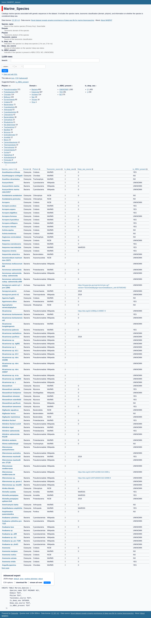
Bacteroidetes (9, 117)
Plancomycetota (10, 162)
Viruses (34, 99)
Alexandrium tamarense (11, 406)
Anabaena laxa (8, 527)
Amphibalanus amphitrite (12, 508)
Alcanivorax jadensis (10, 330)
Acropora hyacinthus (10, 220)
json (12, 78)
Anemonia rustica (9, 555)
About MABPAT (106, 20)
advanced (23, 78)
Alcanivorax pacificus (10, 337)
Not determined (9, 125)
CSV (17, 78)
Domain (26, 169)
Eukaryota (35, 92)
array (21, 579)
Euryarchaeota (9, 99)
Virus (33, 102)
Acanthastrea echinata (11, 172)
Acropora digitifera (9, 213)
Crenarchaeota (9, 150)
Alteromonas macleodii (11, 456)
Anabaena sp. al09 (9, 534)
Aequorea (6, 240)
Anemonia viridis (9, 562)
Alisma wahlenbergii (10, 444)
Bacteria (35, 89)
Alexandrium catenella (11, 389)
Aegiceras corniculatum (11, 237)
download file (20, 582)
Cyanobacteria (9, 107)
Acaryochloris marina (10, 186)
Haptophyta (8, 155)
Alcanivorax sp (8, 340)
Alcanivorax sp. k (9, 347)
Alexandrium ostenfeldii (11, 400)
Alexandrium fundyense (11, 393)
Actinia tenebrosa (9, 233)
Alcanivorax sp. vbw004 (11, 379)
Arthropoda (8, 110)
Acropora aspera (8, 209)
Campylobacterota (10, 142)
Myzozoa (7, 132)
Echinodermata (9, 135)
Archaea (35, 94)
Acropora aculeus (9, 206)
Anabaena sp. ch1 (9, 537)
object (40, 579)
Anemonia (6, 548)
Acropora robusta (9, 227)
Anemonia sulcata (9, 558)
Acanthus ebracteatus (11, 179)
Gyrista (6, 152)
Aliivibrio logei (8, 427)
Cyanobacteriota (10, 112)
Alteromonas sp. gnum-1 (12, 481)
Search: (5, 60)
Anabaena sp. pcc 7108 (11, 541)
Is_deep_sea (69, 169)
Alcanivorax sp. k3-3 (10, 354)
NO (60, 94)
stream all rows (35, 582)
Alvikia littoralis (8, 488)
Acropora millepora (10, 223)
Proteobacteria (9, 92)
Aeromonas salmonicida (11, 270)
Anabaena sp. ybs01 (10, 544)
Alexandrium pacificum (11, 403)
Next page (5, 568)
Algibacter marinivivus (11, 417)
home (4, 2)
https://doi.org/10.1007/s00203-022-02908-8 (94, 478)
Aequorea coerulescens (11, 244)
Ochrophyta (8, 120)
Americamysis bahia (10, 505)
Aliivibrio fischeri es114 (11, 424)
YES (61, 92)
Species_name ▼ (8, 169)
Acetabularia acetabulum (12, 195)
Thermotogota (9, 147)
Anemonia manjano (10, 551)
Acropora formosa (9, 216)
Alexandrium (7, 386)
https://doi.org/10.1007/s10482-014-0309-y (94, 472)
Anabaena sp (7, 530)
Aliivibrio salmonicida (10, 431)
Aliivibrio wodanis (9, 440)
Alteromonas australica (11, 453)
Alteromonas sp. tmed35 (12, 485)
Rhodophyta (8, 122)
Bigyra (6, 140)
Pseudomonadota (10, 89)
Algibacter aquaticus (10, 410)
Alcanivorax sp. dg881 (11, 344)
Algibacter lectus (9, 413)
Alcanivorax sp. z (9, 382)
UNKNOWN (63, 89)
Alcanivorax (7, 311)
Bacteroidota (8, 104)
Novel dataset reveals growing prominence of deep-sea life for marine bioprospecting (62, 20)
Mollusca (7, 97)
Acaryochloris (7, 182)
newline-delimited (30, 579)
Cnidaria (7, 102)
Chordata (7, 94)
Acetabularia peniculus (11, 199)
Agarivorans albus (9, 301)
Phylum (35, 169)
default (16, 579)
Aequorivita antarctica (11, 254)
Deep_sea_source (84, 169)
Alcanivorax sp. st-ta (10, 375)
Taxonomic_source (54, 169)
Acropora (6, 202)
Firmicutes (8, 160)
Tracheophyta (9, 127)
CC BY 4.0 (16, 20)
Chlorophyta (8, 115)
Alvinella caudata (9, 492)
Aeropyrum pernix (9, 291)
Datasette (14, 613)
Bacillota (7, 130)
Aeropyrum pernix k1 (10, 294)
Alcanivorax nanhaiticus (11, 333)
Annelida (7, 137)
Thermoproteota (10, 145)
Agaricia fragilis (8, 298)
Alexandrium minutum (11, 396)
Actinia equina (8, 230)
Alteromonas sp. (8, 478)
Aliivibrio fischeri (9, 420)
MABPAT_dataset (13, 2)
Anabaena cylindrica (10, 517)
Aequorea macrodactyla (11, 247)
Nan (33, 97)
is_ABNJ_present (22, 82)
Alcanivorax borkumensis (12, 314)
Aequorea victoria (9, 251)
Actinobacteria (9, 157)
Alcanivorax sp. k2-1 (10, 350)
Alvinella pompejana (10, 495)
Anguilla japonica (9, 565)
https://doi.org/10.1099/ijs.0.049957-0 (92, 311)
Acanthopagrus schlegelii (12, 176)
